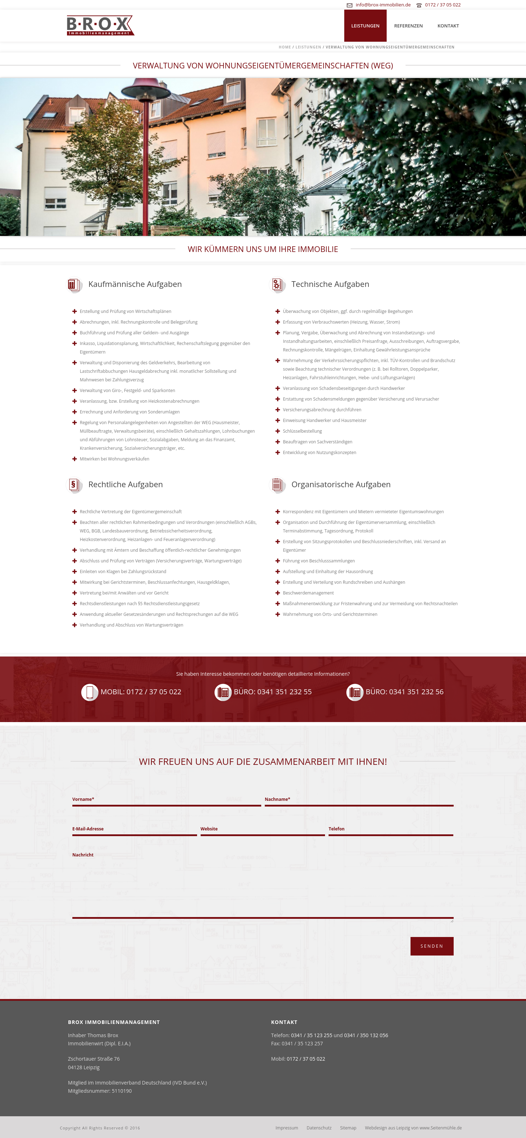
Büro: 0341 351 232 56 (395, 691)
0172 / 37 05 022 (443, 4)
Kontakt (448, 25)
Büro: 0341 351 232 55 (263, 691)
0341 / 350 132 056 (366, 1035)
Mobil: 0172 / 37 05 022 (131, 691)
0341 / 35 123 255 (311, 1035)
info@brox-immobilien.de (383, 4)
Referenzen (408, 25)
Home (285, 47)
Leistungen (365, 25)
